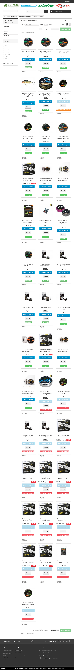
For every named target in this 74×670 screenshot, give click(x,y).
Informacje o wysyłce (8, 650)
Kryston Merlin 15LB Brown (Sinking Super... (45, 94)
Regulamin (5, 657)
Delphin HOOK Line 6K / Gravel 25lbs (63, 265)
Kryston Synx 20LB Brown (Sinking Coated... (63, 222)
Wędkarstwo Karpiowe (12, 16)
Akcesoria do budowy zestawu (25, 16)
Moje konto (18, 648)
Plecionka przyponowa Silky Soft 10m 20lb (46, 561)
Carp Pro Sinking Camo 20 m (63, 392)
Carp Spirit (6, 28)
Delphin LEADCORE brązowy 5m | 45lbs (45, 306)
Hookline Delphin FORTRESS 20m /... (45, 265)
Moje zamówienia (18, 650)
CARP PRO (6, 26)
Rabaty (4, 655)
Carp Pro (7, 47)
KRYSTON (6, 35)
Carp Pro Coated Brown (28, 51)
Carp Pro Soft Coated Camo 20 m (63, 94)
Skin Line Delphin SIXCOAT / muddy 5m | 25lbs (63, 307)
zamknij (2, 668)
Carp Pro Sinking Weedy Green (28, 265)
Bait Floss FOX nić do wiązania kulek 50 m (28, 221)
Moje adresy (17, 654)
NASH (5, 33)
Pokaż (41, 24)
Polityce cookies (61, 668)
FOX (6, 50)
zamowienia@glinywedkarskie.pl (51, 658)
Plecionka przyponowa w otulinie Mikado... (28, 179)
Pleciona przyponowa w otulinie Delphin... (45, 435)
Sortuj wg (23, 24)
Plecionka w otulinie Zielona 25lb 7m (63, 52)
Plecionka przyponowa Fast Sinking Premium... (45, 350)
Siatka (67, 24)
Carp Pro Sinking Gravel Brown (45, 137)
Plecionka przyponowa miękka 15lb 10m (63, 561)
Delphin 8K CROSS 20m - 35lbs (28, 435)
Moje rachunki (18, 652)
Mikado (7, 54)
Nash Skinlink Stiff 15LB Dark (45, 221)
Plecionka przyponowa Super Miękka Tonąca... (28, 603)
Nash (6, 56)
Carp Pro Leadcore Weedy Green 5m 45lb (63, 137)
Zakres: (4, 63)
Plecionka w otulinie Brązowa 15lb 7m (45, 52)
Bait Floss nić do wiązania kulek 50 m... (28, 350)
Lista (70, 24)
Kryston (7, 52)
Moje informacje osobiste (20, 655)
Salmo (7, 58)
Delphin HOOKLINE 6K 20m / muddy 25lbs (28, 306)
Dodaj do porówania (24, 72)
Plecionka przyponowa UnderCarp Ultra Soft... (46, 179)
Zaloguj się (67, 1)
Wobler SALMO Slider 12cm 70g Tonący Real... (28, 95)
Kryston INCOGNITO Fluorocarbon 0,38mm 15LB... (46, 393)
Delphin (6, 31)
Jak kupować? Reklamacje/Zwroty (7, 653)
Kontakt (5, 660)
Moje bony (17, 657)
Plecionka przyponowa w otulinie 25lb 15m (28, 137)
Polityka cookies (6, 659)
